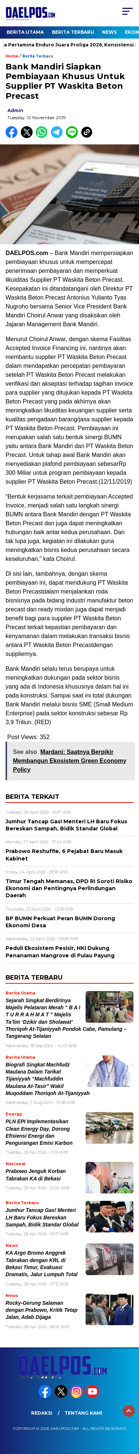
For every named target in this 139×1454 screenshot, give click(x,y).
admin (15, 110)
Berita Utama (25, 32)
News (109, 32)
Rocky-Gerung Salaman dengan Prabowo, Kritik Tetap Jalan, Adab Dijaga (41, 1310)
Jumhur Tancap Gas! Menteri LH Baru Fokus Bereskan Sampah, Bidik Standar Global (42, 1218)
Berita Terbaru (73, 32)
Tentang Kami (83, 1413)
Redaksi (41, 1413)
